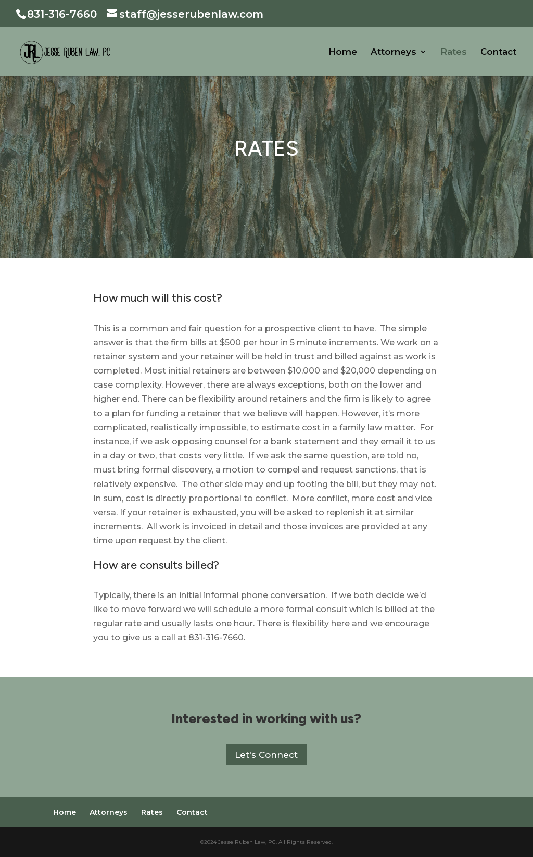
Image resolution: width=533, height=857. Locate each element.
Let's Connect (266, 755)
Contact (498, 52)
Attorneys (393, 52)
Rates (453, 52)
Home (342, 52)
